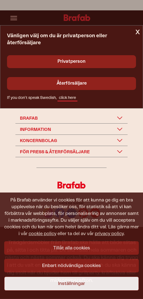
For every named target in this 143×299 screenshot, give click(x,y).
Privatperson (71, 61)
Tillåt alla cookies (71, 248)
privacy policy (109, 233)
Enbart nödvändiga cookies (71, 265)
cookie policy (42, 233)
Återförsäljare (72, 83)
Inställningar (71, 283)
